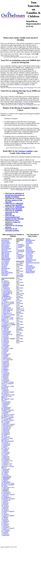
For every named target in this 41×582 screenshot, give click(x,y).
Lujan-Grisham (8, 441)
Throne (6, 531)
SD (2, 505)
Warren (5, 503)
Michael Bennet (5, 268)
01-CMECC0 (26, 147)
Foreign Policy (29, 253)
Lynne (4, 323)
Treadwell (5, 288)
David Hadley (6, 310)
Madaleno (5, 403)
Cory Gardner (5, 262)
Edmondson (6, 476)
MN (2, 421)
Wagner (5, 489)
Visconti (5, 337)
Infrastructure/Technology (32, 262)
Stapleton (5, 327)
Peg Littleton (4, 271)
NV (2, 448)
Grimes (20, 244)
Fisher (5, 448)
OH (2, 459)
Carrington (6, 296)
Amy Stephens (5, 261)
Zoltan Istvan (6, 313)
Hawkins (5, 456)
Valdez (5, 517)
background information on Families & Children (14, 196)
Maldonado (6, 482)
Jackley (5, 507)
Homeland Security (31, 260)
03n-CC (21, 189)
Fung (11, 494)
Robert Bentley (19, 263)
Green (5, 510)
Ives (4, 385)
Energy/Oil (28, 248)
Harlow (5, 525)
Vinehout (5, 526)
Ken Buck (4, 267)
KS (2, 386)
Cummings (6, 401)
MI (2, 416)
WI (2, 524)
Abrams (5, 349)
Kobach (5, 390)
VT (2, 518)
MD (2, 399)
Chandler (20, 246)
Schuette (7, 418)
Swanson (5, 432)
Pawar (5, 382)
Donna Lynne (5, 244)
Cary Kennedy (5, 241)
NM (2, 441)
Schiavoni (5, 469)
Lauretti (5, 338)
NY (2, 453)
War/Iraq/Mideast (30, 271)
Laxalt (4, 451)
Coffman (5, 324)
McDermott (6, 358)
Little (4, 371)
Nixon (4, 455)
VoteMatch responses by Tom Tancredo (13, 212)
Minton (5, 376)
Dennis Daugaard (20, 328)
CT (2, 328)
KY (17, 243)
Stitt (5, 473)
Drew (12, 338)
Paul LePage (19, 295)
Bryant (5, 504)
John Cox (5, 312)
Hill (11, 348)
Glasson (5, 365)
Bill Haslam (19, 333)
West (4, 300)
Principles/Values (30, 267)
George (5, 295)
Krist (4, 435)
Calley (4, 420)
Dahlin (5, 532)
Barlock (5, 321)
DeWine (6, 459)
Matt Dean (6, 428)
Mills (4, 410)
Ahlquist (5, 375)
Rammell (5, 535)
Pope (11, 498)
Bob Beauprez (5, 240)
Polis (11, 323)
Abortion (28, 238)
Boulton (5, 362)
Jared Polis (4, 250)
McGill (4, 498)
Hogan (6, 399)
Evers (4, 528)
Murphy (5, 424)
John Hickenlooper (6, 251)
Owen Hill (4, 269)
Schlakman (6, 407)
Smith (7, 421)
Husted (5, 460)
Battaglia (5, 369)
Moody (5, 413)
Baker (5, 393)
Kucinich (5, 462)
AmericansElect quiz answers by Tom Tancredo (14, 218)
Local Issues (29, 265)
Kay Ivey (6, 289)
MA (2, 393)
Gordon (5, 534)
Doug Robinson (5, 246)
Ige (4, 352)
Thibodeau (6, 411)
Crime (27, 244)
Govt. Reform (29, 255)
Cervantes (6, 444)
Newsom (6, 305)
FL (2, 340)
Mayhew (6, 408)
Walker (6, 281)
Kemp (5, 347)
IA (2, 359)
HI (2, 352)
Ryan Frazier (4, 274)
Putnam (5, 342)
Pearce (5, 442)
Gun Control (29, 257)
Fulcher (5, 372)
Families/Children (30, 251)
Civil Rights (29, 241)
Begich (5, 286)
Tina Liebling (6, 425)
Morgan (5, 496)
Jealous (5, 404)
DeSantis (5, 345)
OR (2, 483)
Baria (19, 254)
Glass (4, 515)
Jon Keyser (4, 265)
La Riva (11, 314)
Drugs (27, 246)
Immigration (29, 261)
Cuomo (6, 453)
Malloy (5, 328)
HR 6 (22, 104)
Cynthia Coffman (6, 243)
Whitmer (5, 416)
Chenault (5, 283)
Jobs (27, 264)
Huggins (5, 285)
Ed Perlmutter (5, 247)
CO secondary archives (12, 229)
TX (2, 514)
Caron (11, 414)
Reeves (20, 257)
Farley (10, 303)
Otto (12, 424)
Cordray (5, 472)
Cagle (4, 348)
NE (2, 434)
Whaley (5, 470)
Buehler (10, 484)
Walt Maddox (6, 293)
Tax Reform (29, 269)
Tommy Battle (6, 292)
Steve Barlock (5, 255)
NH (2, 437)
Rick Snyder (19, 301)
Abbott (5, 514)
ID (2, 371)
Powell (5, 480)
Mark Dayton (19, 307)
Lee (4, 512)
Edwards (20, 250)
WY (2, 531)
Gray (19, 247)
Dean (4, 511)
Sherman (20, 255)
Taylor (4, 465)
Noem (5, 505)
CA (2, 305)
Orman (5, 392)
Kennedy (5, 380)
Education (28, 247)
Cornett (5, 475)
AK (2, 281)
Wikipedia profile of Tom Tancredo (14, 204)
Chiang (5, 306)
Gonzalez (5, 394)
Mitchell (5, 317)
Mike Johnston (5, 254)
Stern (4, 522)
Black (11, 511)
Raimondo (6, 493)
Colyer (5, 389)
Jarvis (4, 438)
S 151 (22, 87)
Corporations (29, 243)
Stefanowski (6, 331)
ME (2, 408)
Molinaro (5, 458)
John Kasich (19, 316)
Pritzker (10, 383)
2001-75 (31, 104)
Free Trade (29, 254)
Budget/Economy (30, 240)
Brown (5, 483)
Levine (5, 344)
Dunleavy (5, 282)
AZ (2, 302)
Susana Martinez (20, 311)
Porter (4, 368)
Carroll (5, 356)
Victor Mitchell (5, 257)
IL (1, 379)
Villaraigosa (6, 307)
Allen (4, 314)
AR (2, 297)
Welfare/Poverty (30, 272)
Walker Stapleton (6, 258)
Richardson (6, 477)
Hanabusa (6, 354)
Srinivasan (6, 333)
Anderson (5, 529)
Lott (19, 258)
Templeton (6, 500)
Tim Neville (4, 275)
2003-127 (31, 87)
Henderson (6, 299)
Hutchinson (7, 297)
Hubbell (5, 366)
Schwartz (5, 452)
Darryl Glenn (4, 264)
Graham (5, 341)
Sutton (5, 463)
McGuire (5, 364)
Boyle (10, 410)
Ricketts (6, 434)
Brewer (6, 386)
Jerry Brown (19, 269)
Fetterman (6, 487)
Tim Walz (11, 417)
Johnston (6, 316)
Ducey (5, 302)
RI (2, 493)
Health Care (29, 258)
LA (17, 248)
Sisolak (5, 449)
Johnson (5, 431)
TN (2, 510)
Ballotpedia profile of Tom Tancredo (14, 207)
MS (17, 253)
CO (2, 316)
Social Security (30, 268)
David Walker (6, 334)
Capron (5, 414)
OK (2, 473)
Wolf (5, 486)
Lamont (5, 330)
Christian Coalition (25, 151)
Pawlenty (5, 430)
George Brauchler (6, 248)
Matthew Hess (5, 253)
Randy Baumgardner (7, 272)
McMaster (6, 497)
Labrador (5, 373)
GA (2, 347)
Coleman (5, 423)
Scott (4, 518)
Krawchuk (5, 491)
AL (2, 289)
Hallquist (5, 521)
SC (2, 497)
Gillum (5, 340)
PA (2, 486)
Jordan (5, 378)
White (11, 515)
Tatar (11, 420)
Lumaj (4, 335)
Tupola (5, 355)
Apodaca (5, 445)
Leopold (5, 361)
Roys (11, 528)
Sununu (6, 437)
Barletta (5, 490)
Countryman (6, 290)
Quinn (4, 406)
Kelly (11, 392)
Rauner (5, 379)
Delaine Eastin (7, 309)
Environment (29, 250)
